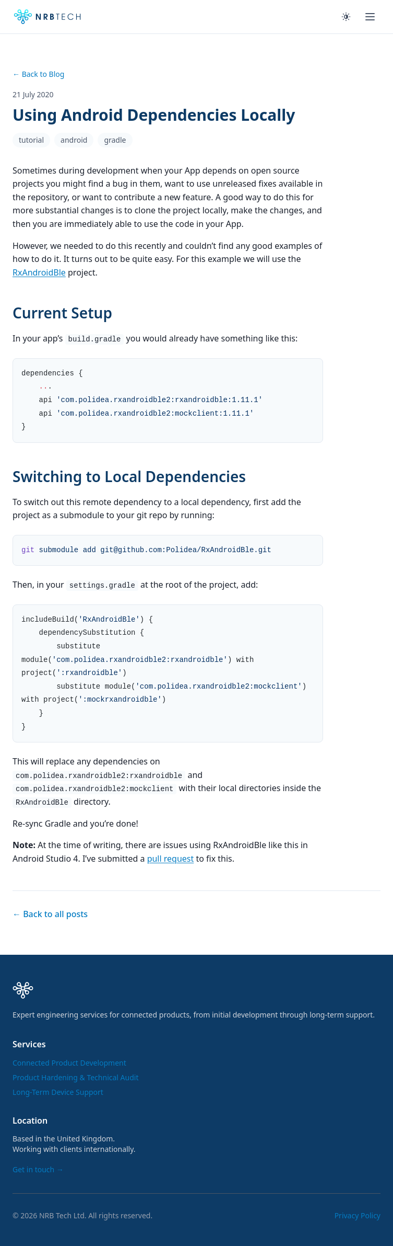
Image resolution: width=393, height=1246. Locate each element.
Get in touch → (38, 1169)
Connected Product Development (69, 1063)
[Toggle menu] (370, 16)
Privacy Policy (357, 1215)
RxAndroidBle (39, 272)
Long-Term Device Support (58, 1092)
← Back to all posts (50, 914)
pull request (170, 858)
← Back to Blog (38, 74)
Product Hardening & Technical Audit (75, 1077)
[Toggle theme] (346, 16)
